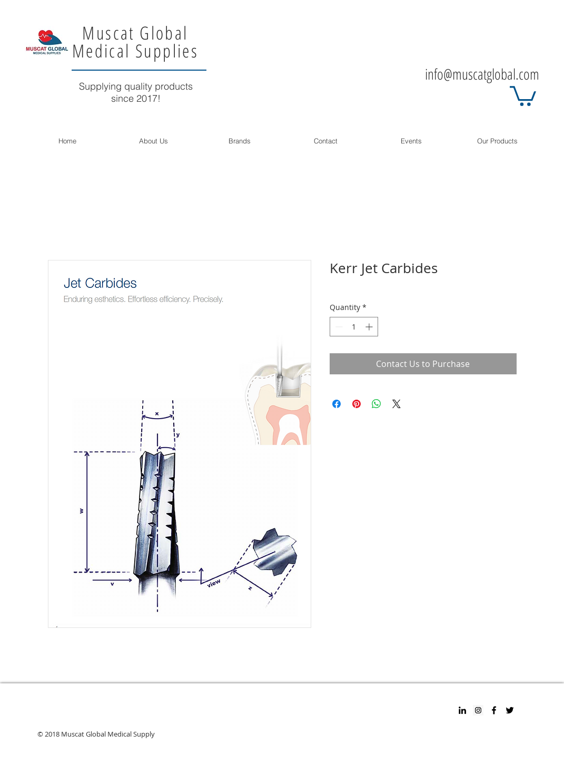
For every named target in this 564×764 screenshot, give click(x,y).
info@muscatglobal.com (482, 74)
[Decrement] (337, 326)
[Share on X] (396, 404)
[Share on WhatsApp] (376, 404)
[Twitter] (509, 710)
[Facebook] (494, 710)
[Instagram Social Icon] (478, 710)
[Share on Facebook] (336, 404)
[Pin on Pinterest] (356, 404)
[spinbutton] (353, 326)
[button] (523, 95)
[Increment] (370, 326)
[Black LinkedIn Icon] (462, 710)
